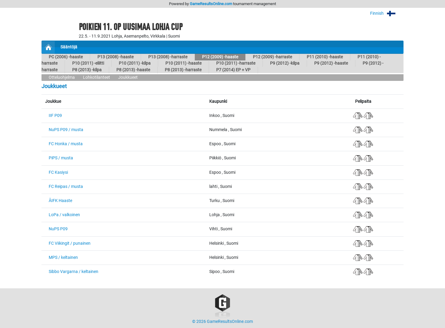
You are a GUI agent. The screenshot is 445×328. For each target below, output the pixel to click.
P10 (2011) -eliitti (88, 63)
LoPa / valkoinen (64, 214)
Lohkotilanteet (96, 77)
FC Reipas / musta (66, 186)
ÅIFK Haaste (60, 200)
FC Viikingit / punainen (70, 243)
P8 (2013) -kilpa (87, 69)
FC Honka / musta (66, 143)
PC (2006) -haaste (66, 57)
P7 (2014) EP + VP (233, 69)
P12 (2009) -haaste (220, 57)
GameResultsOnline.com (211, 4)
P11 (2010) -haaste (325, 57)
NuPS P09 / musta (66, 129)
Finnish (387, 13)
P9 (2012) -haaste (331, 63)
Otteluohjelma (62, 77)
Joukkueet (128, 77)
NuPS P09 (58, 228)
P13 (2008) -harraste (167, 57)
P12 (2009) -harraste (272, 57)
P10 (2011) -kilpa (135, 63)
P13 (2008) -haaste (115, 57)
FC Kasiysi (58, 172)
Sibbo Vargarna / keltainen (73, 271)
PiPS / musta (61, 158)
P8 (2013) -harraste (183, 69)
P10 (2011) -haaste (183, 63)
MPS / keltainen (63, 257)
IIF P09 (55, 115)
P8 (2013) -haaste (133, 69)
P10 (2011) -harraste (235, 63)
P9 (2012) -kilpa (284, 63)
